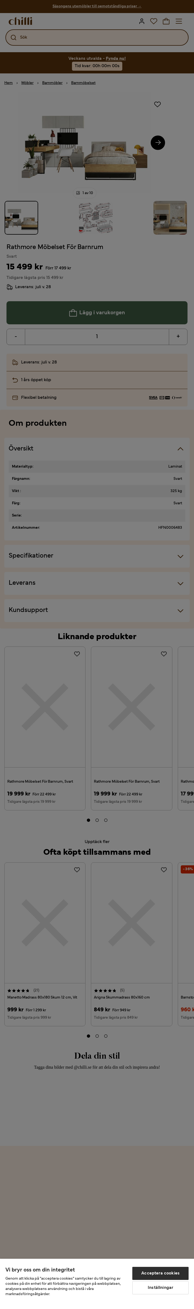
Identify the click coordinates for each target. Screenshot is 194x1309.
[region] (97, 1284)
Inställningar (160, 1288)
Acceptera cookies (160, 1273)
